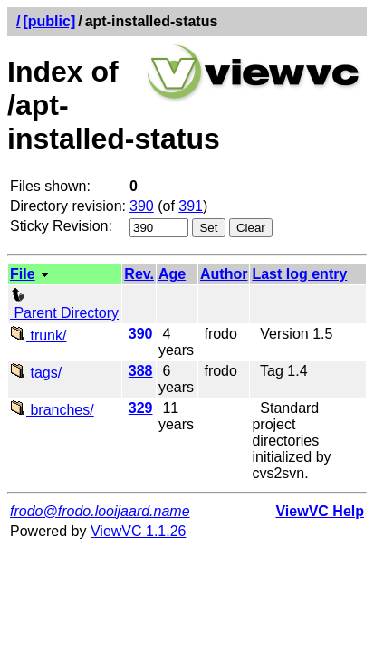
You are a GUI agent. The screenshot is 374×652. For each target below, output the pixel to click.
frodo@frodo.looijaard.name (100, 511)
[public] (49, 21)
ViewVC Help (319, 511)
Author (223, 274)
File (22, 274)
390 (141, 206)
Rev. (139, 274)
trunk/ (38, 335)
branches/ (52, 409)
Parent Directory (64, 305)
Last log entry (299, 274)
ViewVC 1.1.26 (139, 531)
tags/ (36, 372)
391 (190, 206)
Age (172, 274)
